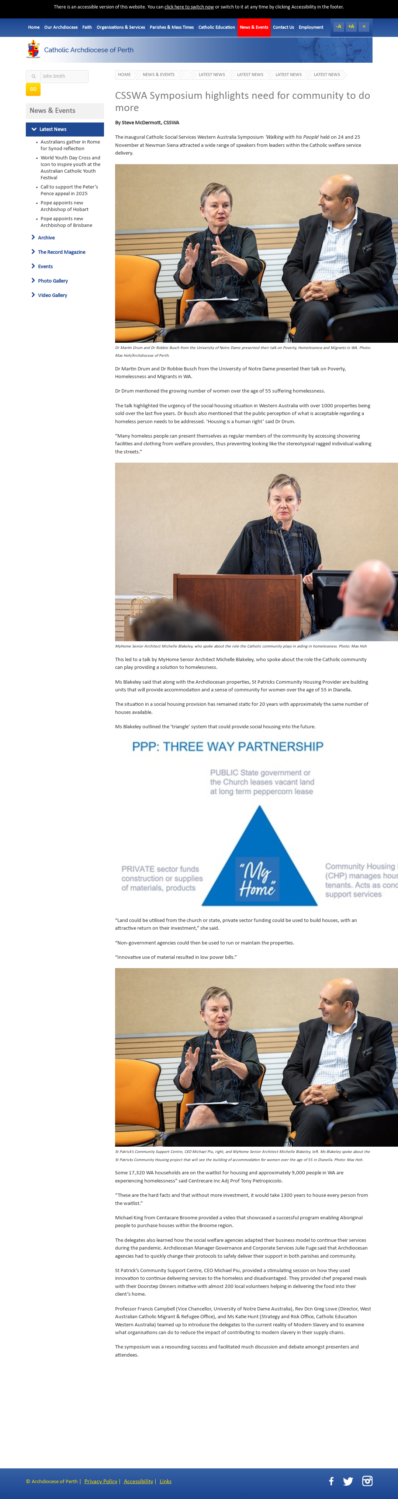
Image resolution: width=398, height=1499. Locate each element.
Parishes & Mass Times (172, 27)
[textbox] (57, 76)
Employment (311, 27)
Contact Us (283, 27)
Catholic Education (216, 27)
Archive (43, 238)
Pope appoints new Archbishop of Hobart (65, 206)
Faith (87, 27)
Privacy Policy (100, 1482)
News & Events (254, 27)
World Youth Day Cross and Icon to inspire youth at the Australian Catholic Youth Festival (70, 168)
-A (338, 27)
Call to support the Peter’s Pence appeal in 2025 (69, 190)
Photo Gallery (49, 281)
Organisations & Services (121, 27)
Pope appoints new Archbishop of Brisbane (66, 222)
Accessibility (138, 1482)
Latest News (48, 129)
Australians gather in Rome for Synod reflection (70, 145)
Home (33, 27)
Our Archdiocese (60, 27)
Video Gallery (49, 295)
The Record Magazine (58, 252)
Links (166, 1482)
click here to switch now (189, 7)
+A (351, 27)
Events (42, 267)
